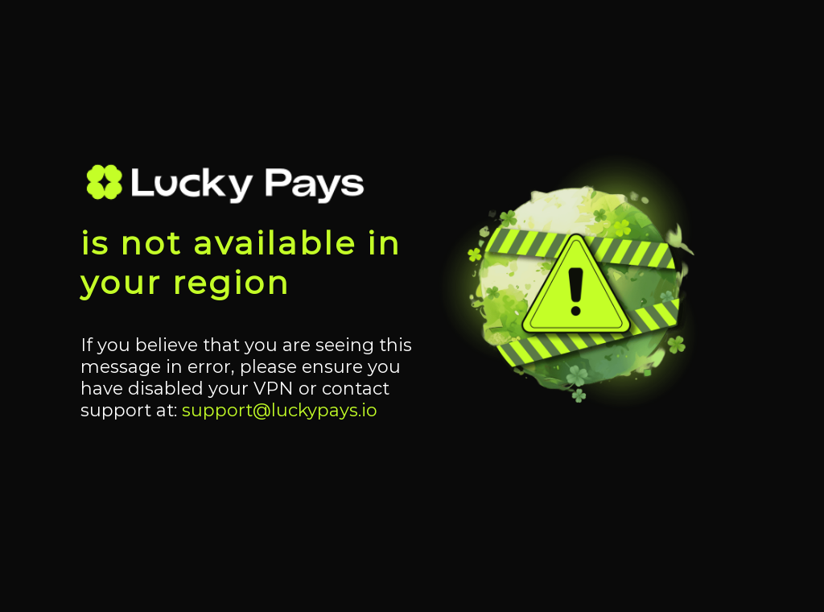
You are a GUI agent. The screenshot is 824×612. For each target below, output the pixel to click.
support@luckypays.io (279, 410)
